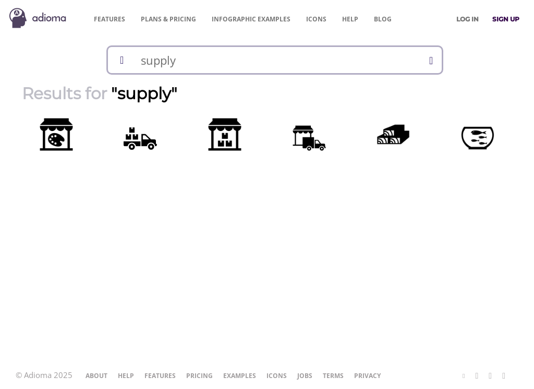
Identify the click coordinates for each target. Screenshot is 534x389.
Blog (383, 19)
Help (350, 19)
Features (109, 19)
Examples (251, 19)
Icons (316, 19)
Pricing (168, 19)
